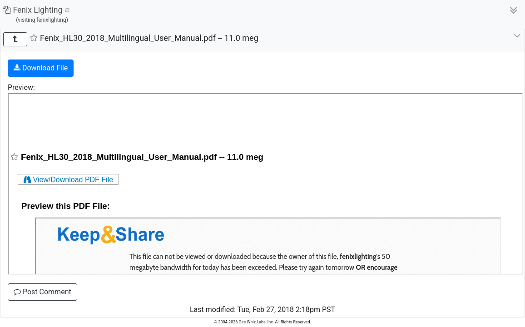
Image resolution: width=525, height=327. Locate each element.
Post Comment (42, 291)
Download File (41, 68)
